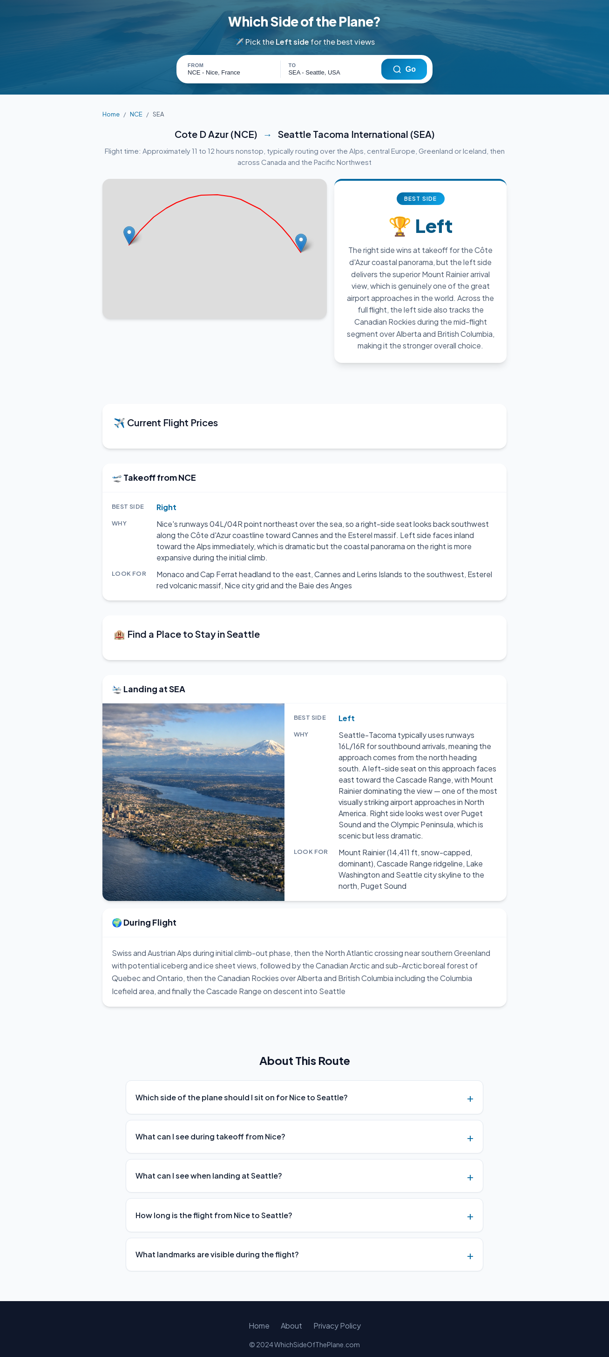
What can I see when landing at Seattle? (208, 1164)
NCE (134, 114)
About (292, 1314)
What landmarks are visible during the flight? (217, 1243)
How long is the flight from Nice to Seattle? (213, 1204)
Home (110, 114)
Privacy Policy (336, 1314)
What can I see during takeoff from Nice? (210, 1125)
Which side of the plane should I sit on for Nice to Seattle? (241, 1086)
